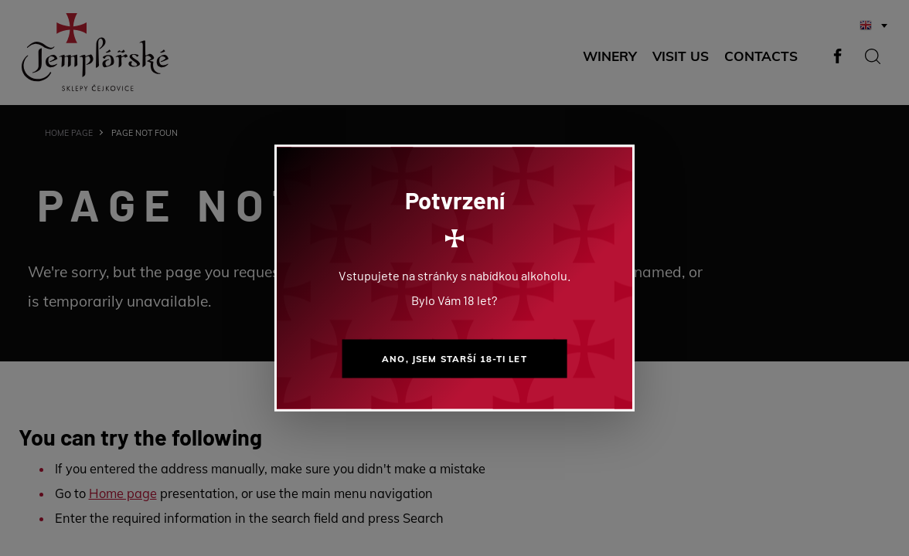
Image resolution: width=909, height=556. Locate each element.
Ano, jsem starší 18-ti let (454, 358)
